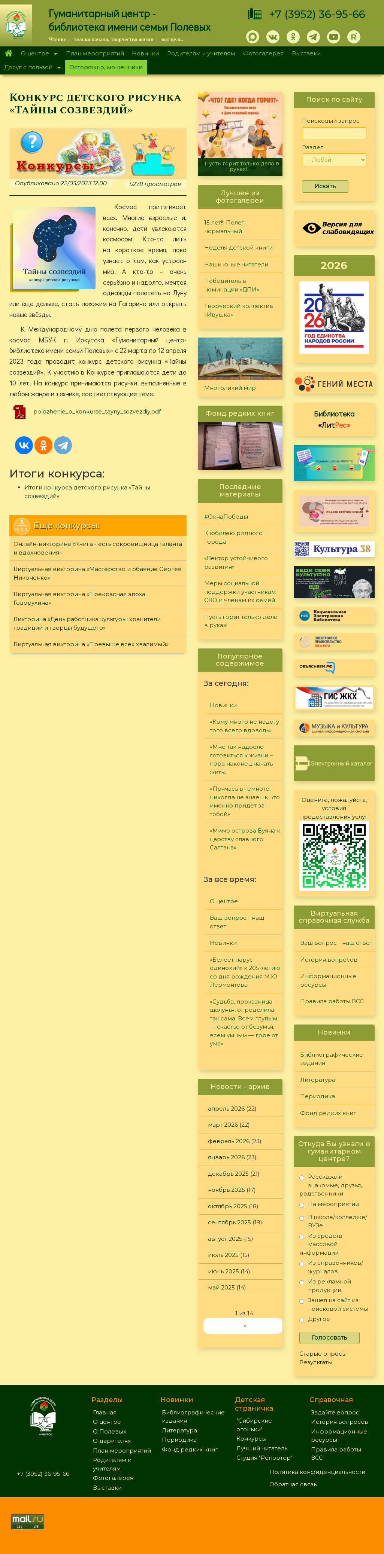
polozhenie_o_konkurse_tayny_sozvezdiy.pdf (97, 411)
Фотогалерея (263, 53)
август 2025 (225, 1238)
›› (245, 1325)
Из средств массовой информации (320, 1244)
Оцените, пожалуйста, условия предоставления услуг (334, 808)
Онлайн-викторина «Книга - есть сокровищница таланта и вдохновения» (97, 548)
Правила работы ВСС (332, 1001)
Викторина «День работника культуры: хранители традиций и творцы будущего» (87, 623)
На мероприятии (329, 1205)
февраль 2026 (229, 1141)
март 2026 (223, 1124)
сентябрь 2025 (229, 1222)
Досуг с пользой (30, 68)
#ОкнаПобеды (226, 516)
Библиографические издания (331, 1059)
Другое (314, 1320)
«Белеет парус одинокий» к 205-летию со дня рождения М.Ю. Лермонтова (245, 972)
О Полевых (109, 1431)
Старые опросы (323, 1353)
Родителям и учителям (201, 53)
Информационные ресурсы (328, 980)
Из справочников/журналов (331, 1267)
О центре (37, 54)
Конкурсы (251, 1438)
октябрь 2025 (227, 1206)
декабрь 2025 (228, 1173)
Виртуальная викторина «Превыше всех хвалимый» (91, 644)
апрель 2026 (226, 1108)
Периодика (317, 1096)
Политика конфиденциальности (317, 1471)
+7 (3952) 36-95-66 (317, 14)
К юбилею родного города (233, 537)
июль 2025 (223, 1254)
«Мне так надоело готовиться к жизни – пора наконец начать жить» (241, 759)
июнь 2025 (223, 1271)
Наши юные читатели (236, 264)
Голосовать (329, 1337)
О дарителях (112, 1440)
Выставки (306, 53)
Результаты (315, 1362)
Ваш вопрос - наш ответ (237, 922)
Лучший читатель (261, 1448)
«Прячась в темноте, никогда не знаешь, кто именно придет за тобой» (245, 801)
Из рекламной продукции (325, 1285)
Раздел (313, 147)
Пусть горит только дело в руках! (242, 166)
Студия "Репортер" (264, 1457)
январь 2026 (226, 1157)
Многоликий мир (230, 387)
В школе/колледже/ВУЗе (333, 1221)
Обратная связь (293, 1484)
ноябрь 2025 (226, 1189)
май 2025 (221, 1287)
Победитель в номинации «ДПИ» (231, 285)
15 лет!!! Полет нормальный (224, 227)
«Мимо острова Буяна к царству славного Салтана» (245, 839)
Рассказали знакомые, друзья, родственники (330, 1185)
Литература (317, 1079)
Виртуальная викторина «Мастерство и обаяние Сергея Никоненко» (97, 573)
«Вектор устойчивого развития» (236, 562)
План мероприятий (95, 53)
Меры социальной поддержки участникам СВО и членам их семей (240, 592)
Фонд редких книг (328, 1113)
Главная (8, 53)
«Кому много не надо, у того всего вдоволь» (244, 726)
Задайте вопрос (335, 1412)
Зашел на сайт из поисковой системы (333, 1304)
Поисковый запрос (331, 120)
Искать (325, 186)
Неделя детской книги (238, 247)
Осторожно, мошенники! (106, 67)
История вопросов (328, 959)
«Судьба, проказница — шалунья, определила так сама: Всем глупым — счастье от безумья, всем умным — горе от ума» (244, 1022)
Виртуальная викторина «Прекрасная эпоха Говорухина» (79, 598)
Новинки (145, 53)
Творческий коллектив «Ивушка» (238, 310)
